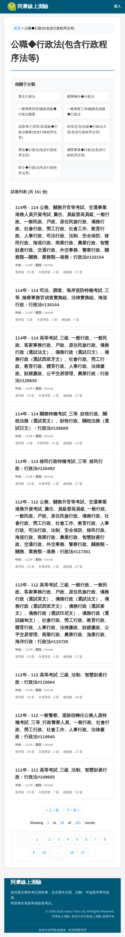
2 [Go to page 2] (49, 839)
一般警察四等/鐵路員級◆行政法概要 (37, 111)
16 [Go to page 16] (72, 852)
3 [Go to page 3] (59, 839)
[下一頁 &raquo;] (92, 852)
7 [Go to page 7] (96, 839)
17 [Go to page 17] (83, 852)
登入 (117, 6)
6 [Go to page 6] (86, 839)
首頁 (17, 28)
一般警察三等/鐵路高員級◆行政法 (86, 111)
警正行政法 (26, 96)
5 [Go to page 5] (77, 839)
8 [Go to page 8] (105, 839)
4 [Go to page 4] (68, 839)
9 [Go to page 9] (34, 852)
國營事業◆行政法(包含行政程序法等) (86, 152)
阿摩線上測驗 (27, 6)
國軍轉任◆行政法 (80, 96)
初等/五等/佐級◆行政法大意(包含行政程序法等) (86, 129)
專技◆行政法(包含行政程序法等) (37, 152)
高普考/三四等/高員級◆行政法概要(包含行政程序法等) (38, 132)
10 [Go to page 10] (44, 852)
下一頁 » (72, 810)
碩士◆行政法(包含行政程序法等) (37, 170)
